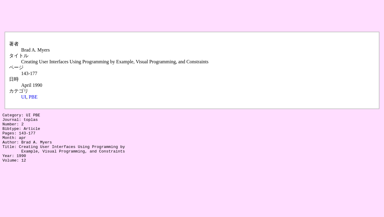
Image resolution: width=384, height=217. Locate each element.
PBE (33, 96)
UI (23, 96)
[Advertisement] (112, 16)
